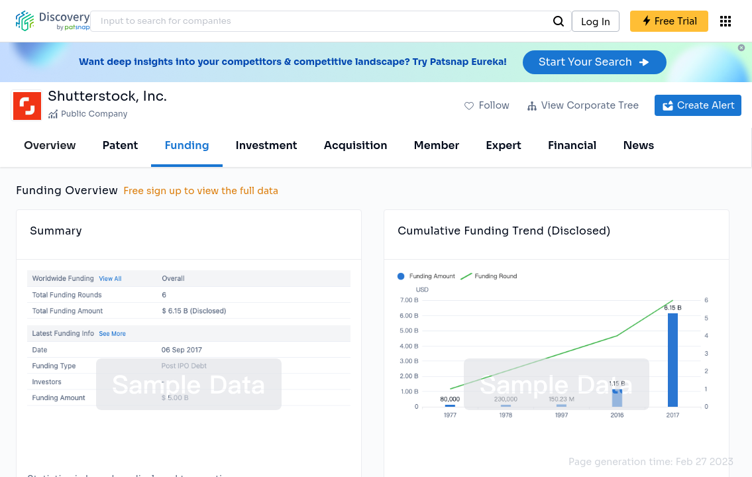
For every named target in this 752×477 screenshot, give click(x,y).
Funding (186, 145)
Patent (120, 145)
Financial (572, 145)
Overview (50, 145)
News (638, 145)
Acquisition (356, 145)
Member (437, 145)
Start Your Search (595, 62)
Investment (266, 145)
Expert (503, 145)
